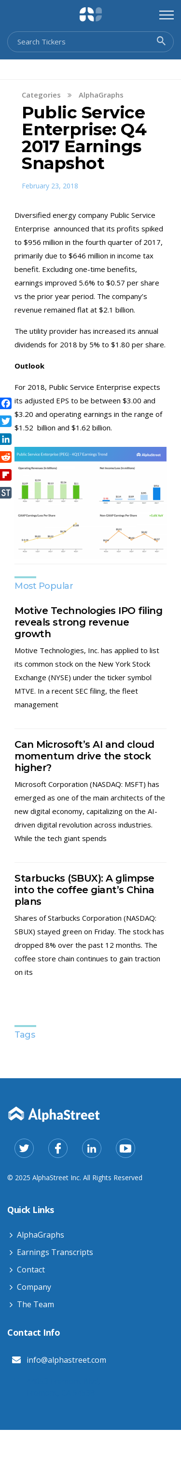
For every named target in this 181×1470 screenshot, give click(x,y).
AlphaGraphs (101, 95)
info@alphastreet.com (66, 1360)
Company (34, 1287)
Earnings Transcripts (55, 1252)
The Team (35, 1304)
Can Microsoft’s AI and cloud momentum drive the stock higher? (84, 756)
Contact (31, 1269)
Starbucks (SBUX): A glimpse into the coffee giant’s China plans (84, 889)
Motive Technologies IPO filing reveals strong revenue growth (88, 622)
